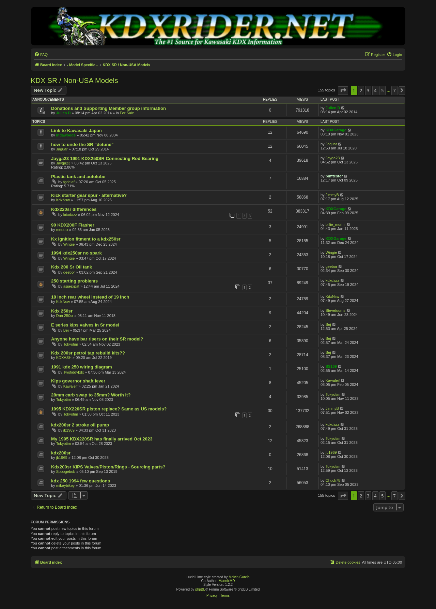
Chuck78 (333, 480)
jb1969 (69, 430)
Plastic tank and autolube (78, 176)
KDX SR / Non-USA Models (74, 80)
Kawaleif (70, 386)
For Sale (127, 113)
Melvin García (239, 577)
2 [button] (361, 90)
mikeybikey (65, 485)
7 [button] (394, 90)
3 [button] (368, 90)
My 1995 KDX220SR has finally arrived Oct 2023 (102, 438)
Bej (66, 330)
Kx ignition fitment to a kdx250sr (86, 239)
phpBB (200, 589)
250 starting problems (74, 281)
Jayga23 (63, 163)
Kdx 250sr (62, 311)
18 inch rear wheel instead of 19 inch (90, 297)
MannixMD (227, 581)
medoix (62, 230)
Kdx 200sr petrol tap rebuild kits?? (88, 353)
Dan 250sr (65, 316)
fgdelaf (69, 182)
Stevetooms (335, 310)
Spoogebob (65, 471)
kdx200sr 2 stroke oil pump (80, 424)
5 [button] (382, 90)
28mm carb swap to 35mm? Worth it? (91, 394)
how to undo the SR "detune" (82, 144)
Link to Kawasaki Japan (76, 130)
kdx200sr (61, 452)
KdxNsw (63, 200)
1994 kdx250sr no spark (76, 253)
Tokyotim (70, 344)
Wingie (69, 244)
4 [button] (375, 90)
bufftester (334, 176)
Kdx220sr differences (73, 209)
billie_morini (335, 224)
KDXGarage (336, 130)
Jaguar (62, 149)
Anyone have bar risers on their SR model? (97, 339)
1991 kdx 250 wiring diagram (81, 366)
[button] (343, 90)
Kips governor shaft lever (78, 380)
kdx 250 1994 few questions (80, 480)
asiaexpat (71, 286)
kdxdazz (70, 215)
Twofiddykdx (73, 372)
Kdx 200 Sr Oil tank (71, 267)
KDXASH (64, 358)
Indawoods (66, 135)
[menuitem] (41, 54)
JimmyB (332, 195)
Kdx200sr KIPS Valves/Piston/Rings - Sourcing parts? (108, 466)
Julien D (63, 113)
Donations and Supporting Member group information (108, 108)
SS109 (331, 366)
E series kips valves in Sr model (85, 325)
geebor (69, 272)
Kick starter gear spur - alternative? (89, 195)
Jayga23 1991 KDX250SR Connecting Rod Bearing (104, 158)
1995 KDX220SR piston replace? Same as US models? (109, 408)
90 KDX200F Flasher (72, 225)
